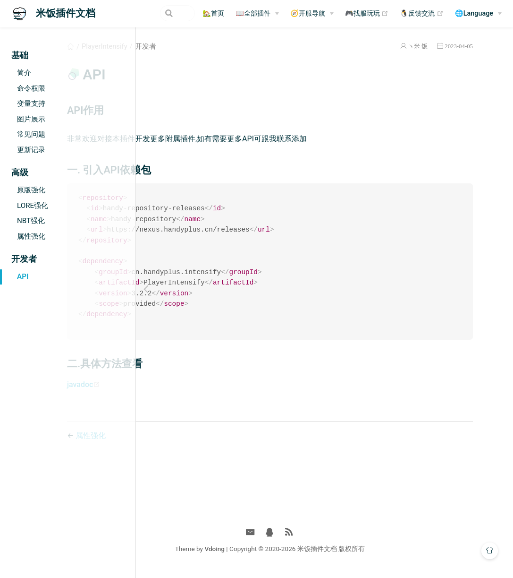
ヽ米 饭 (433, 46)
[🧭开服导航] (312, 14)
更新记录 (31, 150)
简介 (24, 73)
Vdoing (269, 553)
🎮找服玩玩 (367, 14)
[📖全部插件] (257, 14)
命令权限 (31, 88)
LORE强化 (32, 205)
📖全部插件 (252, 13)
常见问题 (31, 134)
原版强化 (31, 190)
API (22, 276)
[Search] (147, 13)
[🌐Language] (478, 14)
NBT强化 (31, 220)
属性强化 (31, 236)
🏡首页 (213, 13)
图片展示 (31, 119)
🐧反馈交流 (422, 14)
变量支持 (31, 103)
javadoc (177, 389)
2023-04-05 (474, 46)
